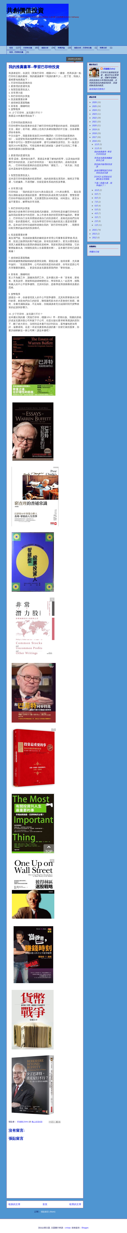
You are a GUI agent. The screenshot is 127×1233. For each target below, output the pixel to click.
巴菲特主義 (27, 48)
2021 (94, 122)
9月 (96, 194)
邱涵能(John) (109, 69)
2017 (94, 137)
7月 (96, 202)
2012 (94, 238)
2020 (94, 125)
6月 (96, 206)
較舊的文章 (75, 1204)
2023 (94, 114)
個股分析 (44, 48)
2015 (94, 230)
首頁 (11, 48)
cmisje (68, 1228)
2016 (94, 141)
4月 (96, 213)
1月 (96, 225)
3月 (96, 217)
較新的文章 (14, 1204)
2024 (94, 110)
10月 (97, 190)
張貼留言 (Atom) (48, 1212)
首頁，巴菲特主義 (16, 52)
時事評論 (61, 48)
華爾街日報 (94, 252)
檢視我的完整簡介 (97, 89)
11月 (97, 148)
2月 (96, 221)
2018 (94, 133)
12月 (97, 144)
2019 (94, 129)
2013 (94, 234)
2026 (94, 102)
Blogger (85, 1228)
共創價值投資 (25, 10)
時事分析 (103, 48)
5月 (96, 209)
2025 (94, 106)
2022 (94, 118)
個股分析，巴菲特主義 (83, 48)
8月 (96, 198)
